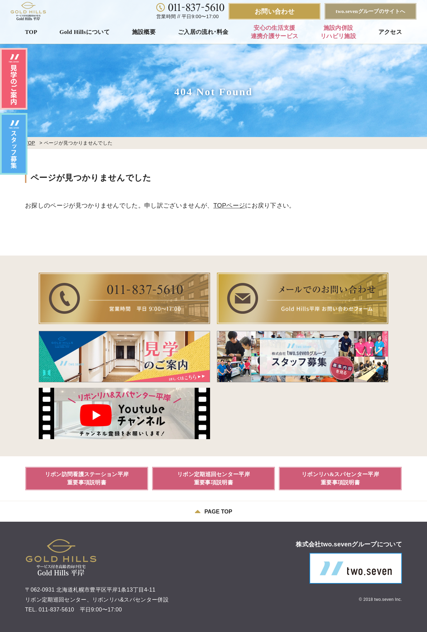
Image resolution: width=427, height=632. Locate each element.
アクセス (390, 32)
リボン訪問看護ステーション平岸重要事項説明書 (87, 478)
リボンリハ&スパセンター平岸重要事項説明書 (340, 478)
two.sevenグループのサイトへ (370, 11)
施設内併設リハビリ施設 (338, 32)
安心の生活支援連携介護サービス (274, 32)
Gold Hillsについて (84, 32)
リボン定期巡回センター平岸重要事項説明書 (213, 478)
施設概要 (144, 32)
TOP (31, 32)
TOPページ (229, 205)
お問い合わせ (274, 11)
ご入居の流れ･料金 (203, 32)
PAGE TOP (213, 511)
